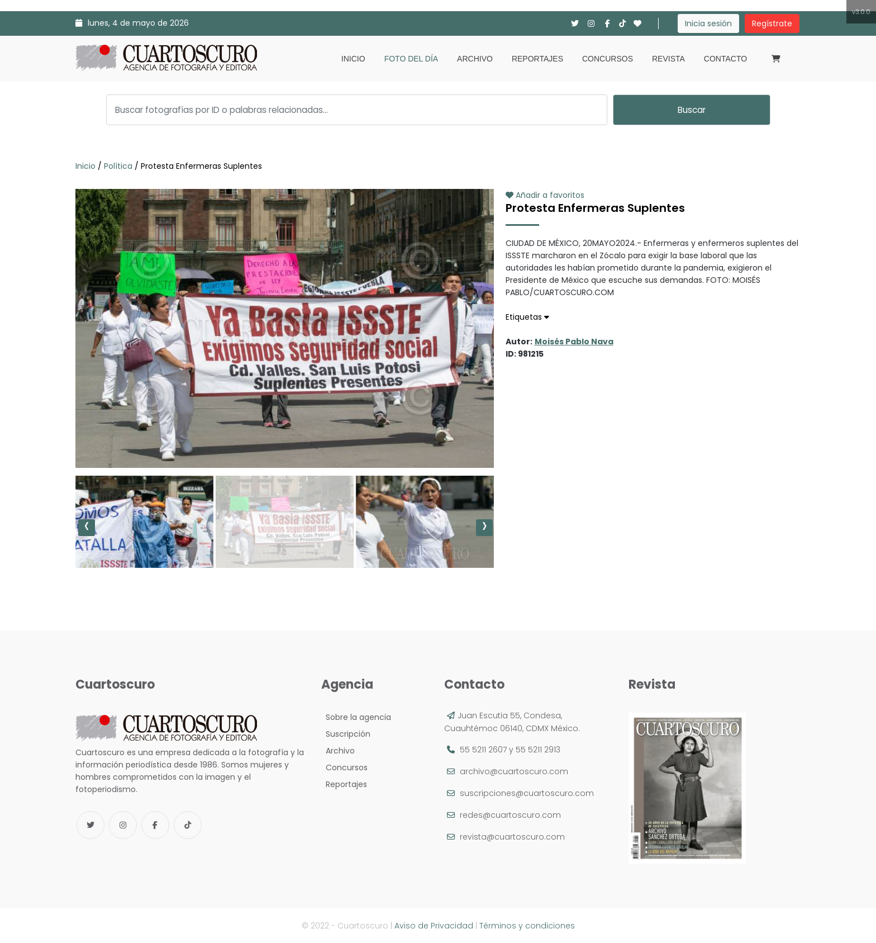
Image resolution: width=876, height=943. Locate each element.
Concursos (607, 58)
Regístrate (772, 23)
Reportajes (537, 58)
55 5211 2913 (538, 749)
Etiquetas (527, 317)
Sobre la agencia (356, 717)
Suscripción (345, 734)
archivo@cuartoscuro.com (514, 771)
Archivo (475, 58)
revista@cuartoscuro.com (512, 836)
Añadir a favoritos (545, 195)
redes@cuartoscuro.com (510, 815)
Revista (668, 58)
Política (118, 166)
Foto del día (411, 58)
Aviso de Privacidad (433, 925)
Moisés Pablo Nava (574, 341)
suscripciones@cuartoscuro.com (527, 793)
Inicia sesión (708, 23)
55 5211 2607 (483, 749)
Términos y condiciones (527, 925)
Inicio (353, 58)
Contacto (725, 58)
